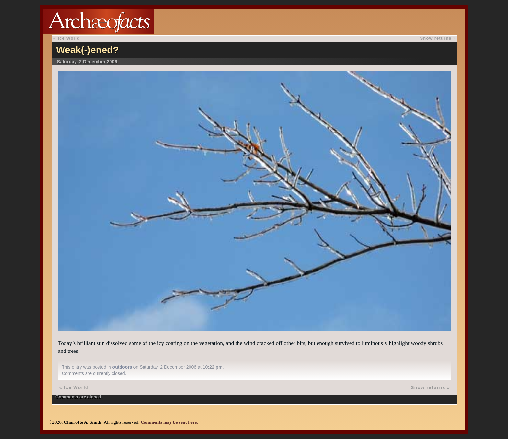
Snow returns (436, 38)
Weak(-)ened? (87, 49)
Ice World (69, 38)
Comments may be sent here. (169, 422)
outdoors (122, 367)
